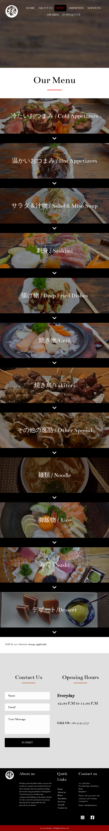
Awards (53, 14)
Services (94, 8)
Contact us (71, 14)
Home (30, 8)
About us (45, 8)
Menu (60, 8)
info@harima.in (90, 805)
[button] (27, 742)
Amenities (76, 8)
